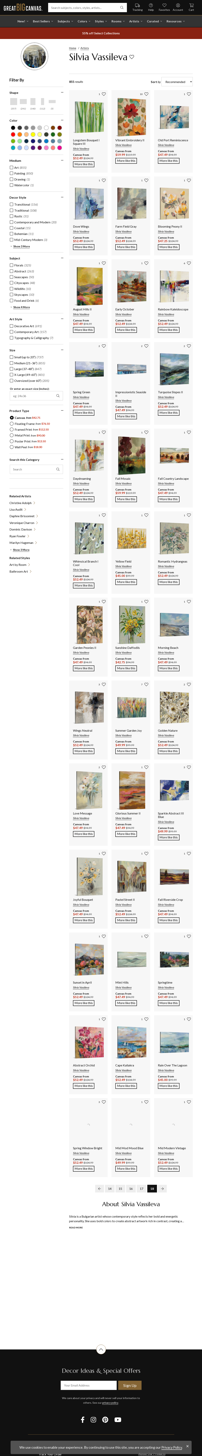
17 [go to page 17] (141, 1188)
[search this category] (36, 469)
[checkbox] (18, 167)
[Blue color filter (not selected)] (46, 141)
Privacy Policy (171, 1447)
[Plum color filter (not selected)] (39, 147)
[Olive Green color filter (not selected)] (59, 134)
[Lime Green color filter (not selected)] (13, 141)
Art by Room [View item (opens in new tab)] (17, 564)
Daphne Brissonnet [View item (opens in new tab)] (21, 516)
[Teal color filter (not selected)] (13, 147)
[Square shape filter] (14, 101)
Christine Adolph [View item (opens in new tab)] (20, 503)
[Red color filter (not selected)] (13, 134)
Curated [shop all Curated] (153, 21)
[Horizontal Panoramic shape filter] (52, 101)
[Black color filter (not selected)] (13, 127)
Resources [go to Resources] (174, 21)
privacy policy (110, 1402)
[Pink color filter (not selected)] (53, 147)
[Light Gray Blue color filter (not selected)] (59, 141)
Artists (84, 48)
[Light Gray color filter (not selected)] (33, 127)
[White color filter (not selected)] (46, 127)
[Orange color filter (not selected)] (19, 134)
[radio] (25, 418)
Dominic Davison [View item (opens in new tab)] (20, 529)
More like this (84, 164)
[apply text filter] (57, 469)
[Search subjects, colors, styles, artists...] (87, 7)
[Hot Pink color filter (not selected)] (46, 147)
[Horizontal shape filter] (23, 101)
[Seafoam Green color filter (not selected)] (19, 141)
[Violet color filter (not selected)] (33, 147)
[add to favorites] (131, 57)
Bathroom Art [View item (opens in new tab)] (18, 571)
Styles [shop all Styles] (99, 21)
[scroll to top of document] (101, 1354)
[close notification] (187, 1446)
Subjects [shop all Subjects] (64, 21)
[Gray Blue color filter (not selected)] (53, 141)
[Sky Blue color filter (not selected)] (19, 147)
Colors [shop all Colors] (82, 21)
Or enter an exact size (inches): (29, 388)
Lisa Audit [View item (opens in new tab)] (16, 509)
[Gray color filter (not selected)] (26, 127)
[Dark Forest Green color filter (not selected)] (46, 134)
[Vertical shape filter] (33, 101)
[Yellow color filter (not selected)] (33, 134)
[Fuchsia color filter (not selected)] (59, 147)
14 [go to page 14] (109, 1188)
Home (72, 48)
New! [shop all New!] (21, 21)
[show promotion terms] (101, 33)
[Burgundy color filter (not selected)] (59, 127)
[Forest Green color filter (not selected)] (53, 134)
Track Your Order (50, 1454)
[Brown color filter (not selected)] (53, 127)
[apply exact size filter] (57, 395)
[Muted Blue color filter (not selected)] (39, 141)
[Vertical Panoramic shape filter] (42, 101)
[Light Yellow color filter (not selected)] (39, 134)
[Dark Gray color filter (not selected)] (19, 127)
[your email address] (89, 1385)
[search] (121, 7)
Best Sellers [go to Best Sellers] (41, 21)
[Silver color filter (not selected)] (39, 127)
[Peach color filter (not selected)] (26, 134)
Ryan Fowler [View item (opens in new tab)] (17, 536)
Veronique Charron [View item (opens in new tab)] (21, 523)
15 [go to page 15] (120, 1188)
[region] (38, 331)
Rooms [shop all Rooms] (116, 21)
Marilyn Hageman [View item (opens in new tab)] (21, 542)
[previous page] (99, 1188)
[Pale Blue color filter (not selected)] (26, 147)
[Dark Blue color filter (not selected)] (33, 141)
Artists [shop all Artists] (134, 21)
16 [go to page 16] (131, 1188)
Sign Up (130, 1385)
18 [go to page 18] (152, 1188)
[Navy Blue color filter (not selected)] (26, 141)
